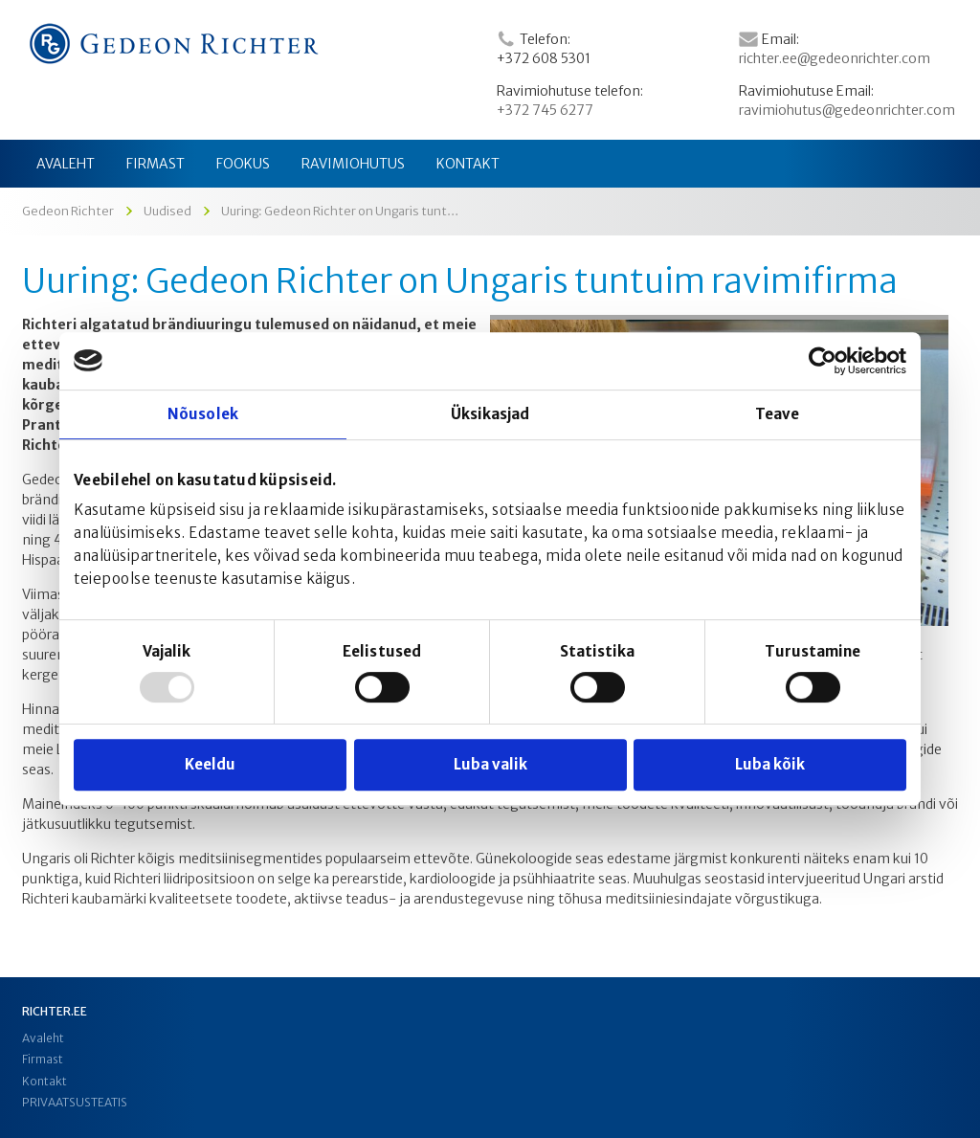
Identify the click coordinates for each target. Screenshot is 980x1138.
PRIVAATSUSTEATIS (74, 1102)
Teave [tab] (777, 414)
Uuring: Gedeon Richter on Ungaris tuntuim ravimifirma (460, 281)
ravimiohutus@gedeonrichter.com (847, 110)
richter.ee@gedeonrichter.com (834, 58)
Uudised (167, 211)
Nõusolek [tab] (202, 414)
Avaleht (43, 1038)
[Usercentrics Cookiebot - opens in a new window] (822, 360)
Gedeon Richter (68, 211)
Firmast (42, 1059)
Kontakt (44, 1081)
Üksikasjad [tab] (490, 414)
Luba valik (490, 764)
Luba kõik (770, 764)
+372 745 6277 (545, 110)
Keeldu (210, 764)
